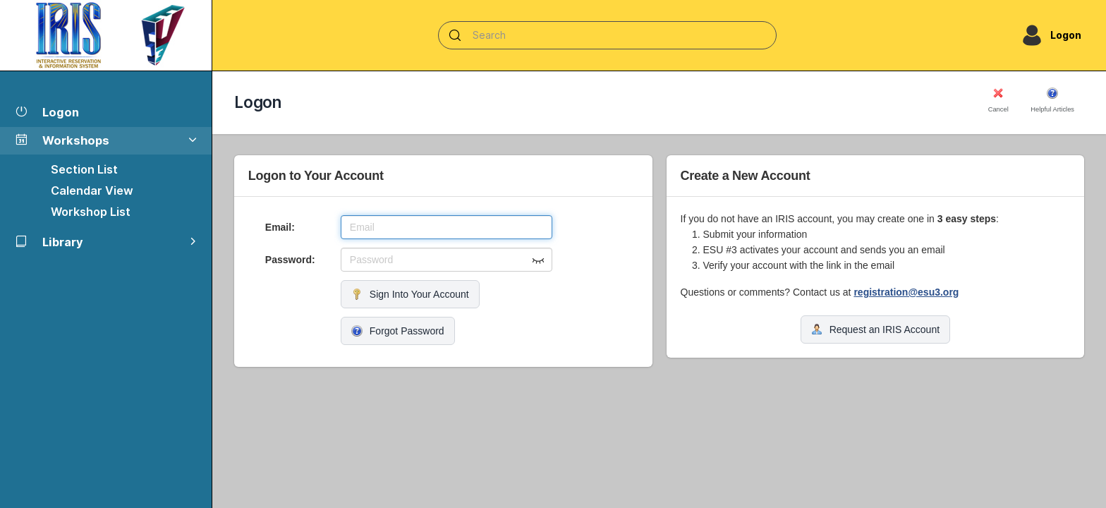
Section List (84, 169)
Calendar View (92, 190)
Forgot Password (397, 331)
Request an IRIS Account (875, 329)
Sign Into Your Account (410, 294)
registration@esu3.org (906, 292)
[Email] (446, 227)
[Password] (446, 260)
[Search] (607, 35)
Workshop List (90, 212)
